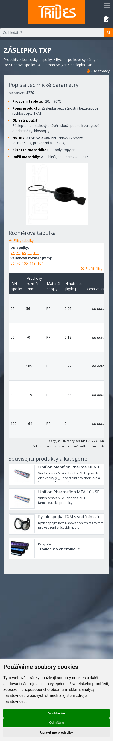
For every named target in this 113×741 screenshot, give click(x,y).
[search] (108, 32)
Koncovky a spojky (37, 59)
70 (18, 263)
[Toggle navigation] (106, 5)
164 (40, 263)
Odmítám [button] (56, 723)
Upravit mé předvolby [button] (56, 732)
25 (13, 252)
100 (36, 252)
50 (18, 252)
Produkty (11, 59)
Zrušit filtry (91, 268)
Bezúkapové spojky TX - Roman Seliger (35, 64)
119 (33, 263)
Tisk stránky (98, 71)
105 (25, 263)
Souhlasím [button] (56, 713)
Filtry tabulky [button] (24, 240)
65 (24, 252)
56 (13, 263)
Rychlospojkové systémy (75, 59)
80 (30, 252)
